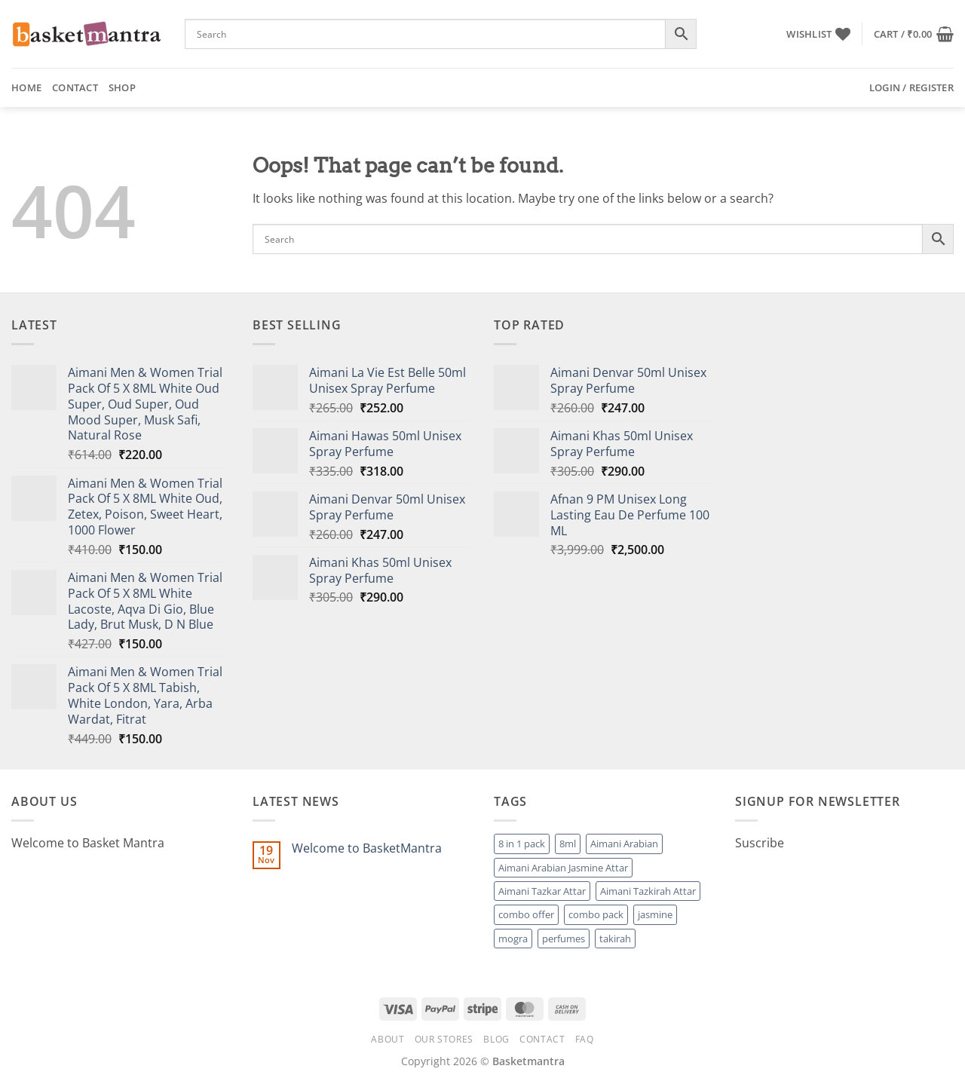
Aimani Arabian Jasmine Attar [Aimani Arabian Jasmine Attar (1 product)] (563, 867)
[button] (914, 34)
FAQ (584, 1039)
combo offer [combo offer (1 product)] (526, 914)
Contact (75, 87)
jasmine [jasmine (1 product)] (655, 914)
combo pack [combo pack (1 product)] (595, 914)
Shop (122, 87)
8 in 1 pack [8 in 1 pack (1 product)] (521, 843)
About (387, 1039)
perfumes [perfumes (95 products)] (563, 938)
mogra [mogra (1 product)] (513, 938)
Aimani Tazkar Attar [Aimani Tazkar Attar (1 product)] (542, 891)
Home (26, 87)
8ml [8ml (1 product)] (567, 843)
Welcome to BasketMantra (367, 848)
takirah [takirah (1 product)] (615, 938)
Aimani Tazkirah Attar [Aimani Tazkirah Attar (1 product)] (648, 891)
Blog (496, 1039)
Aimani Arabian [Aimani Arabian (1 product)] (624, 843)
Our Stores (444, 1039)
